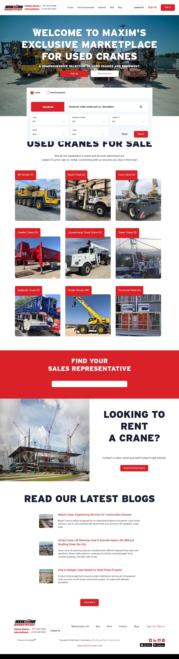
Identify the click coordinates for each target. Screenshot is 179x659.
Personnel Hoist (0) (129, 290)
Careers (123, 626)
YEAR (74, 130)
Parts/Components (85, 8)
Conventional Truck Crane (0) (85, 232)
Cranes (70, 8)
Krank (32, 640)
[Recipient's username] (102, 107)
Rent (112, 8)
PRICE (34, 130)
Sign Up (152, 7)
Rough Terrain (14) (78, 290)
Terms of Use (114, 640)
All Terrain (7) (26, 175)
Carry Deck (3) (126, 175)
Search (141, 134)
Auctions (102, 8)
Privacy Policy (101, 640)
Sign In (167, 7)
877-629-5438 (49, 6)
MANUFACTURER (78, 117)
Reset (124, 134)
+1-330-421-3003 (48, 9)
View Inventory (104, 74)
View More (89, 602)
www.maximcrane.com (89, 646)
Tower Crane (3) (127, 232)
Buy (98, 626)
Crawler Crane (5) (28, 232)
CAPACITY (116, 117)
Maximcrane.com (80, 626)
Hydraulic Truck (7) (29, 290)
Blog (120, 8)
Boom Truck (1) (76, 175)
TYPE (34, 117)
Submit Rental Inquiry (134, 468)
